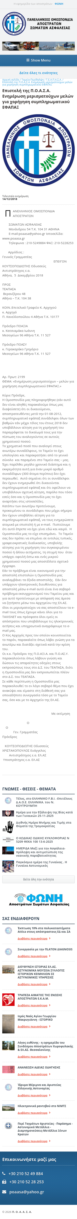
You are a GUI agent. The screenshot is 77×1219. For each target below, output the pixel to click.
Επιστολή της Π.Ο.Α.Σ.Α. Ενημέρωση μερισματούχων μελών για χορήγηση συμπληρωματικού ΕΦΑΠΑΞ (37, 83)
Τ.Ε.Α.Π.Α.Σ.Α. (54, 79)
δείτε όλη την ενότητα (38, 879)
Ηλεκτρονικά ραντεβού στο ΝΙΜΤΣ (42, 1106)
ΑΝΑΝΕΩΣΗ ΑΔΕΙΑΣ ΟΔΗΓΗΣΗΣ (39, 1067)
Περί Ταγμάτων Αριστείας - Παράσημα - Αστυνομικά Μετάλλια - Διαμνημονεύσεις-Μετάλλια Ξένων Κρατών (45, 1129)
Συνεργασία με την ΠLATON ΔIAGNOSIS (45, 949)
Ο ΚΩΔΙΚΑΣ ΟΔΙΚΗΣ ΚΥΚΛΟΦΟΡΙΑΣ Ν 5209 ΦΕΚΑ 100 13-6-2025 (42, 839)
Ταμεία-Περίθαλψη (33, 79)
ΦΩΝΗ (59, 4)
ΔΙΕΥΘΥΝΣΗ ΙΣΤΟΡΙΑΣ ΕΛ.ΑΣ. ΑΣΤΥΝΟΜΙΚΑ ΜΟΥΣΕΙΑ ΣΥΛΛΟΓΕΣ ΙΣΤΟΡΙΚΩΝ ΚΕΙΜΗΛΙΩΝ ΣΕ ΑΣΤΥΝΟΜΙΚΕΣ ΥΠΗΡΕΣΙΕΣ (41, 972)
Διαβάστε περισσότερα (34, 938)
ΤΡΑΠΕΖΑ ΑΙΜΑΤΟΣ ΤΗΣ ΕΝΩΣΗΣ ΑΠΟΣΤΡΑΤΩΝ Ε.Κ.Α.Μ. (40, 996)
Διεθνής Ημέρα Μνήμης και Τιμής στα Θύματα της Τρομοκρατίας (43, 824)
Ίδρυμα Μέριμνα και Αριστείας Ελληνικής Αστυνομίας (39, 1086)
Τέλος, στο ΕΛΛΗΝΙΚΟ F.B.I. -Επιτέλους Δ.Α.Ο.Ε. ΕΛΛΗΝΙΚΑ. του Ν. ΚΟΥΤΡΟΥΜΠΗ (44, 802)
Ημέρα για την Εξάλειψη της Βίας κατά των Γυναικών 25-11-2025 (44, 814)
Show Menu (38, 60)
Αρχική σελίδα (10, 79)
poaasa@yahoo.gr (26, 1192)
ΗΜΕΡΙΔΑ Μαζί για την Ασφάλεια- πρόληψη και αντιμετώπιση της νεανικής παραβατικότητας (40, 851)
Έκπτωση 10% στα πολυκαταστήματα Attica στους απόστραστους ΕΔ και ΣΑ (44, 930)
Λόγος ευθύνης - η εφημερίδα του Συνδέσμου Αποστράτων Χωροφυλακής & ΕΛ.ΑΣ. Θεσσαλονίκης (45, 1046)
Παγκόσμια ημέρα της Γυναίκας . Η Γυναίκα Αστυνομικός (41, 863)
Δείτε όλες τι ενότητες (39, 73)
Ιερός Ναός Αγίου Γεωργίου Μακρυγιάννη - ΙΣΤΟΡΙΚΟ (37, 1018)
